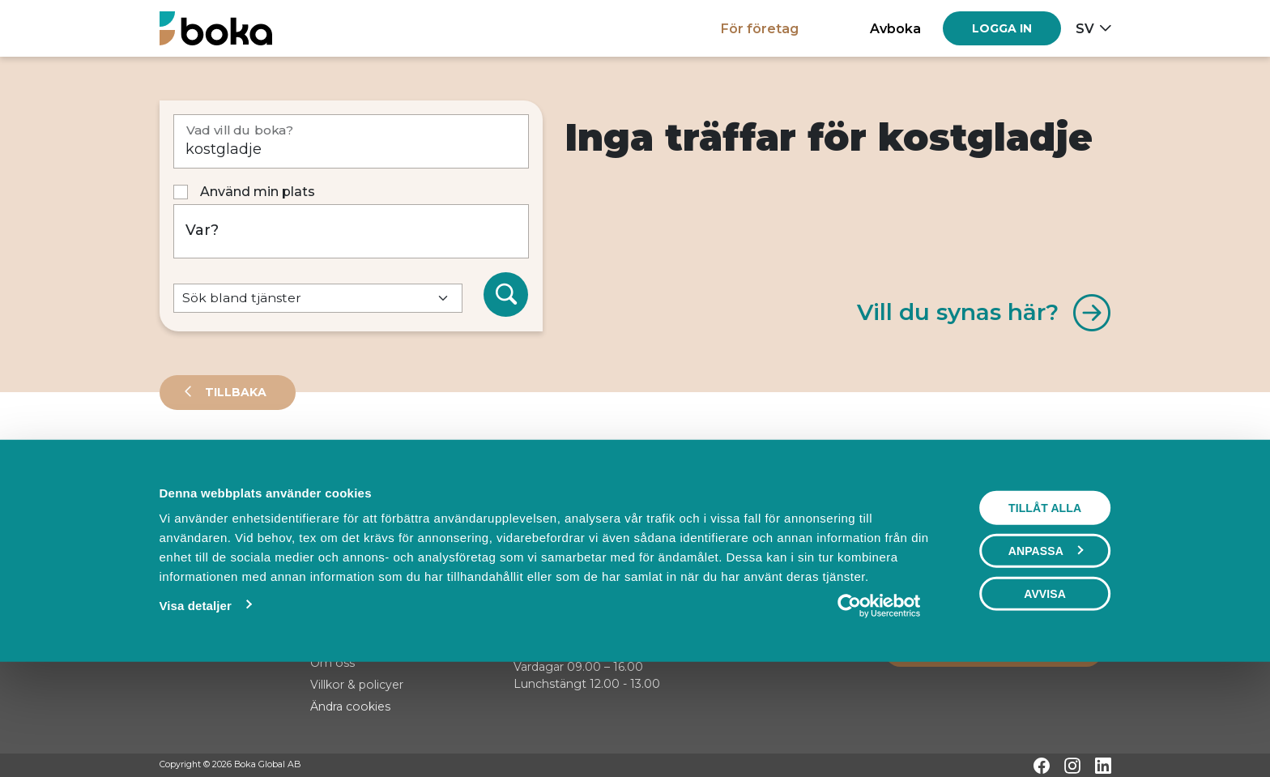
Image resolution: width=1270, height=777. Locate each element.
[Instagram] (1072, 766)
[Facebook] (1041, 766)
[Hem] (216, 27)
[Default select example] (318, 298)
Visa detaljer (195, 706)
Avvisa (1045, 694)
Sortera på (199, 518)
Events (330, 465)
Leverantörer (224, 465)
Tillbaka (234, 392)
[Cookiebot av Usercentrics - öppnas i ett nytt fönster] (879, 706)
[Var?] (351, 231)
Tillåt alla (1044, 608)
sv (1085, 28)
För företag (760, 28)
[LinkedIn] (1103, 766)
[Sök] (506, 295)
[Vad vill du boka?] (351, 141)
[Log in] (1002, 28)
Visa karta (1045, 520)
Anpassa (1045, 651)
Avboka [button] (895, 28)
